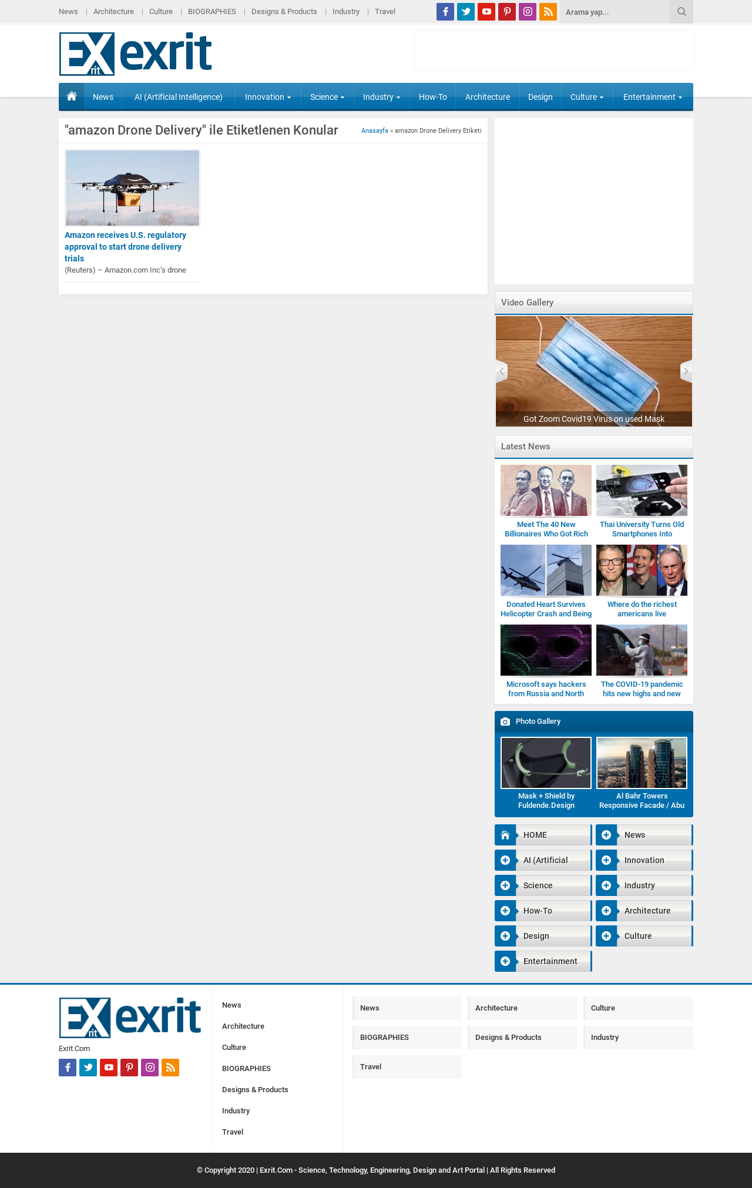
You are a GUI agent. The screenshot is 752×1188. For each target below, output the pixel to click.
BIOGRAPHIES (212, 11)
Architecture (113, 11)
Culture (161, 11)
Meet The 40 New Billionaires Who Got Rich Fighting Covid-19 (546, 534)
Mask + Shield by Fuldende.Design (546, 800)
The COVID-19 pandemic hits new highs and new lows (642, 693)
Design (540, 97)
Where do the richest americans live (642, 609)
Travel (385, 11)
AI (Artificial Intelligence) (179, 97)
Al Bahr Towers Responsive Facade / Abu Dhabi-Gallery (641, 805)
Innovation (268, 97)
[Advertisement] (554, 50)
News (68, 11)
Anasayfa (374, 131)
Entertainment (653, 97)
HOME (72, 96)
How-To (433, 97)
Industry (346, 11)
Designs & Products (284, 11)
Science (327, 97)
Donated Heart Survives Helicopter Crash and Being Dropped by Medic (546, 613)
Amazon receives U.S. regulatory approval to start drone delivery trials (125, 246)
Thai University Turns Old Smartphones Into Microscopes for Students (642, 534)
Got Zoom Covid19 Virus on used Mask (593, 419)
